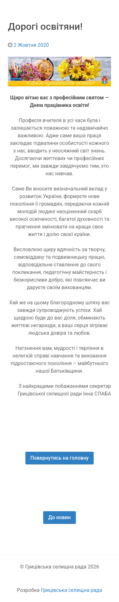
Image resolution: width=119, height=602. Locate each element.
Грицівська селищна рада (71, 590)
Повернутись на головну (59, 458)
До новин (59, 517)
